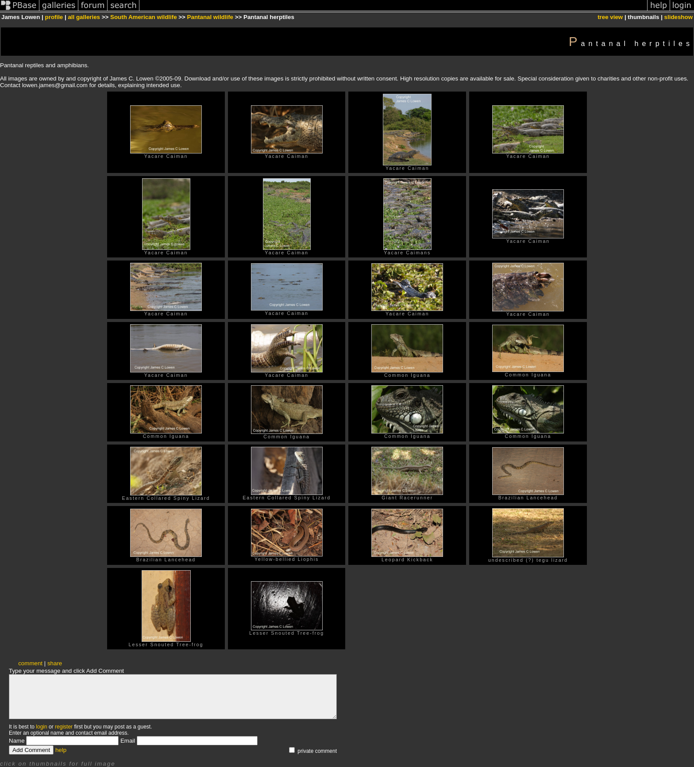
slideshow (678, 17)
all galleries (84, 17)
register (64, 727)
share (54, 663)
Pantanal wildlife (210, 17)
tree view (610, 17)
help (60, 750)
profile (54, 17)
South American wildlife (143, 17)
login (41, 727)
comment (30, 663)
